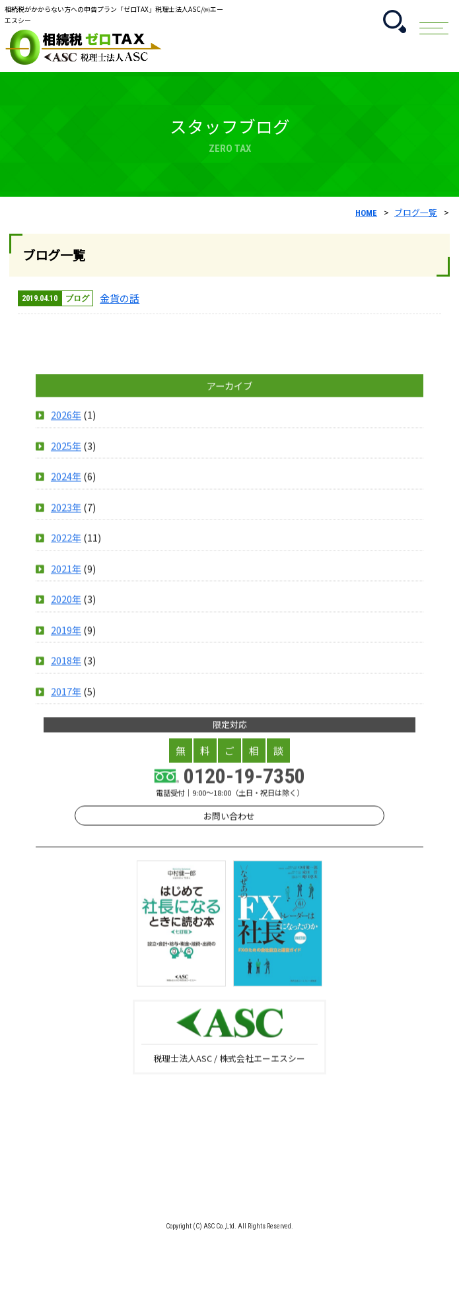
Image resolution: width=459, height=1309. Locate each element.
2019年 (66, 674)
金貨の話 (119, 298)
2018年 (66, 704)
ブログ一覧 (415, 212)
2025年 (66, 489)
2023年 (66, 551)
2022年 (66, 581)
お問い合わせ (229, 860)
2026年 (66, 458)
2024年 (66, 520)
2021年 (66, 612)
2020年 (66, 643)
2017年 (66, 735)
